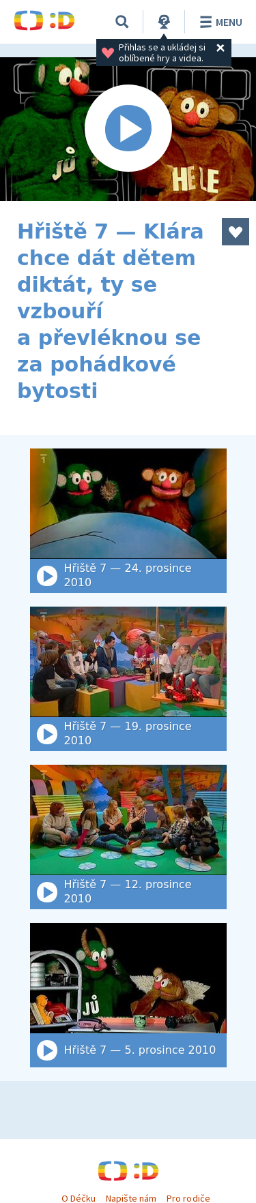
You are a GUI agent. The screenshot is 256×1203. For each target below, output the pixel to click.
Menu (218, 22)
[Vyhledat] (122, 22)
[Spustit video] (128, 129)
